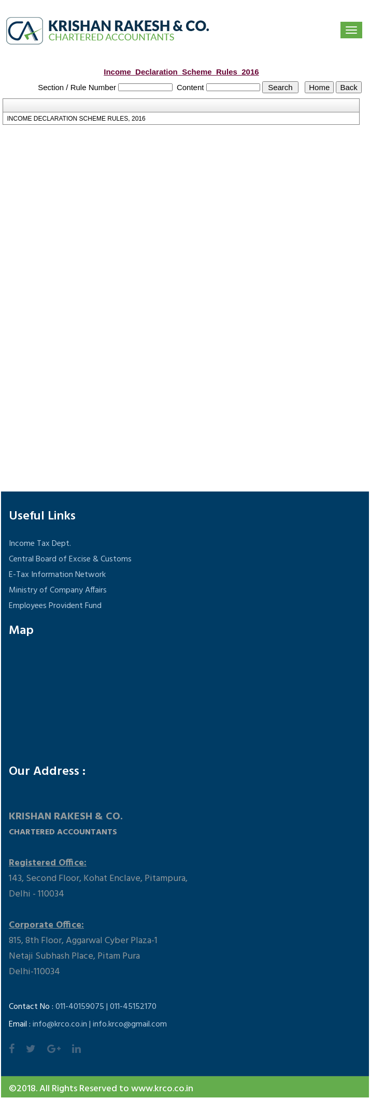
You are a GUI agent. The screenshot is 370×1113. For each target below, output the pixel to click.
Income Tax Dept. (40, 544)
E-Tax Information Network (57, 575)
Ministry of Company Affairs (58, 590)
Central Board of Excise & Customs (70, 559)
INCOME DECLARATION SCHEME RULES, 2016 (76, 118)
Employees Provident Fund (55, 606)
